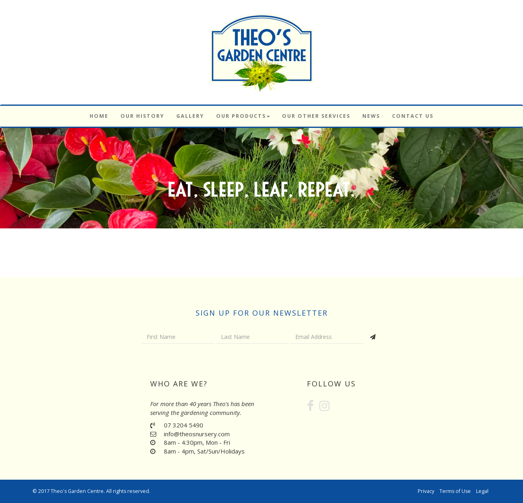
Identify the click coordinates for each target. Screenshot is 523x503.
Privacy (426, 491)
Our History (142, 116)
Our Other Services (316, 116)
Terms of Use (455, 491)
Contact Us (412, 116)
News (371, 116)
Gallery (190, 116)
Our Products (243, 116)
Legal (482, 491)
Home (99, 116)
